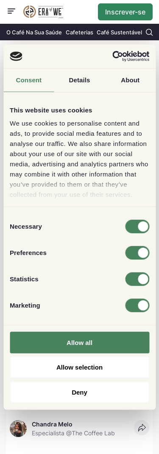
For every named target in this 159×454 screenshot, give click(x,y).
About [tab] (130, 79)
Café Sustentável (119, 32)
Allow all (79, 342)
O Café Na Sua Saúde (34, 32)
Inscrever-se (125, 12)
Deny (79, 391)
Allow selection (79, 367)
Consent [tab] (29, 79)
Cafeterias (79, 32)
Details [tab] (79, 79)
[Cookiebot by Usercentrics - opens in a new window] (113, 56)
